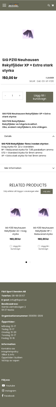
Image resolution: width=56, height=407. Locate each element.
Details (7, 136)
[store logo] (13, 5)
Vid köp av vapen (10, 360)
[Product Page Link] (15, 213)
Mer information (12, 168)
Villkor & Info (7, 354)
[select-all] (47, 191)
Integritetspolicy (9, 351)
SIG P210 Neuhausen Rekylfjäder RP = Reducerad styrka (43, 231)
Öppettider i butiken (11, 357)
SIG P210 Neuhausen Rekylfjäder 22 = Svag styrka (15, 231)
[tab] (28, 136)
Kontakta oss (8, 348)
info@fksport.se (18, 299)
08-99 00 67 (18, 295)
